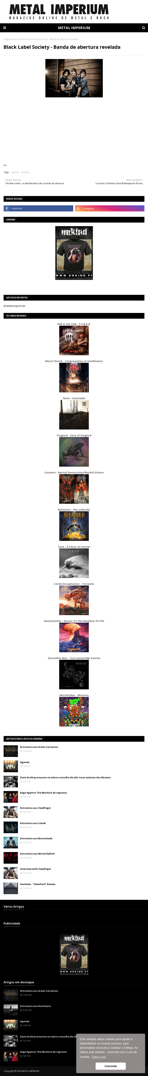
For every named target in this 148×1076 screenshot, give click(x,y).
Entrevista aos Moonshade (36, 838)
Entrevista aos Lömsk (33, 823)
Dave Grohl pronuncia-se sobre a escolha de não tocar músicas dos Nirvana (65, 777)
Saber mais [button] (99, 1056)
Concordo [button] (111, 1066)
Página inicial (10, 39)
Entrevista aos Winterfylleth (37, 853)
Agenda (15, 172)
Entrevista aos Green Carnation (39, 747)
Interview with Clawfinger (35, 868)
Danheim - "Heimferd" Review (37, 884)
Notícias (22, 39)
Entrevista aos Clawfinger (35, 808)
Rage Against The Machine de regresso (43, 792)
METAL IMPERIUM (74, 27)
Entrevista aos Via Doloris (35, 1006)
